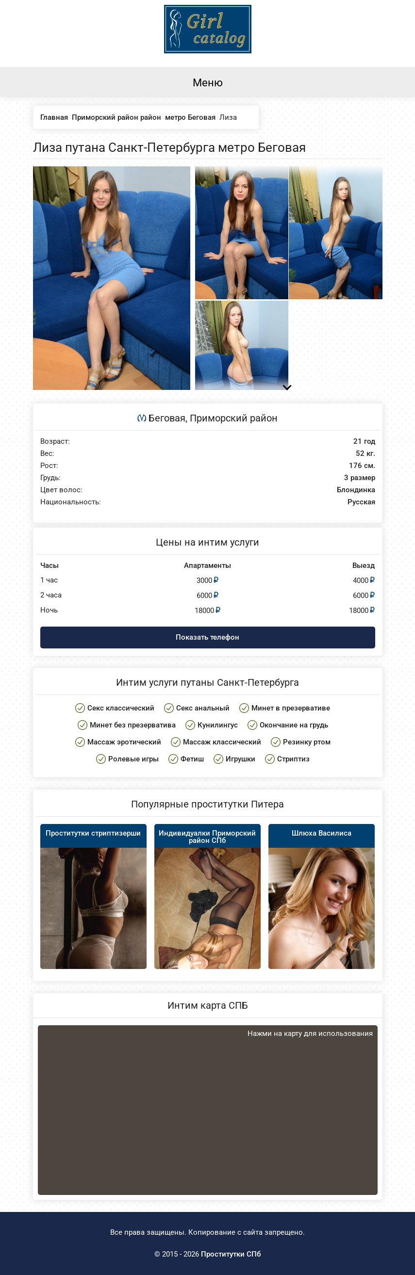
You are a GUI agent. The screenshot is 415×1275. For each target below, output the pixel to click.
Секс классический (120, 708)
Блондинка (356, 490)
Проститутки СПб (231, 1254)
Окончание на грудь (294, 725)
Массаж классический (222, 742)
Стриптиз (293, 759)
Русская (361, 502)
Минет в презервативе (290, 708)
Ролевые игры (133, 759)
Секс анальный (203, 708)
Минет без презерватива (133, 725)
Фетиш (192, 759)
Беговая (167, 418)
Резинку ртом (307, 742)
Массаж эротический (124, 742)
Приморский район (234, 418)
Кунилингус (218, 725)
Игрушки (240, 759)
